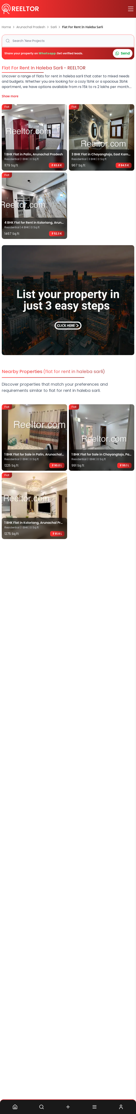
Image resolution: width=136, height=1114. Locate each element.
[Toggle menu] (130, 9)
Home (6, 27)
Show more (10, 96)
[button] (68, 41)
